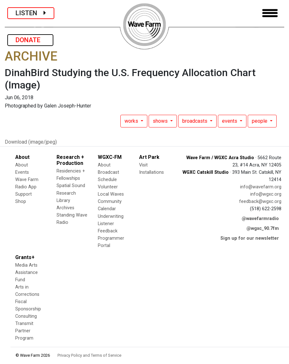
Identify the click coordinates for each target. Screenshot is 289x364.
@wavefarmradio (260, 218)
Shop (20, 201)
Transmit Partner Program (24, 331)
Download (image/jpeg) (31, 142)
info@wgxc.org (265, 194)
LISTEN (31, 13)
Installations (151, 172)
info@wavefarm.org (260, 187)
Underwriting (111, 216)
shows (161, 121)
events (230, 121)
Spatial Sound (71, 185)
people (260, 121)
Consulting (26, 316)
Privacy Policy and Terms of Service (89, 355)
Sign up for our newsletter (249, 238)
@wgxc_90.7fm (262, 228)
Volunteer (108, 187)
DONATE (30, 40)
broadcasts (195, 121)
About (21, 165)
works (131, 121)
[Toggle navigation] (270, 13)
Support (23, 194)
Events (22, 172)
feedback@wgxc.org (260, 201)
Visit (143, 165)
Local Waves (111, 194)
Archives (65, 208)
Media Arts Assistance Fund (26, 273)
